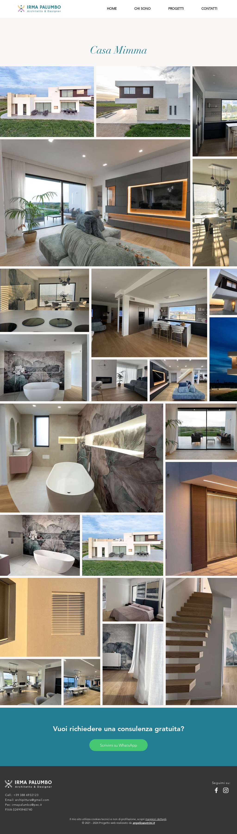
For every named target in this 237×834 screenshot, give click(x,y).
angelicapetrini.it (144, 822)
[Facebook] (216, 790)
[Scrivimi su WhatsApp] (118, 745)
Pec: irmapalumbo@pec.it (23, 804)
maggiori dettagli (155, 819)
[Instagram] (225, 790)
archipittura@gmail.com (32, 800)
